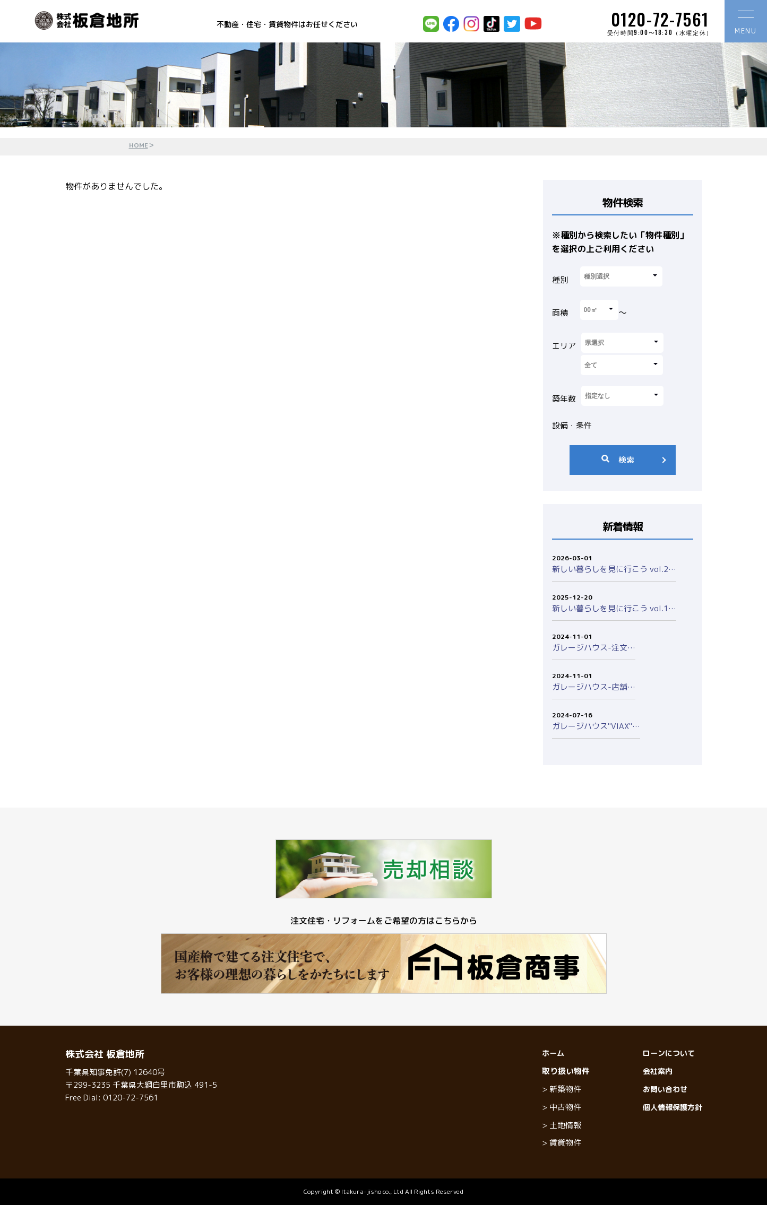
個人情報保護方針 (672, 1107)
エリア (564, 345)
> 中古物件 (561, 1107)
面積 (560, 312)
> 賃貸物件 (561, 1142)
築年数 (564, 398)
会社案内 (658, 1071)
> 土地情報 (561, 1125)
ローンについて (669, 1053)
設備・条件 (572, 425)
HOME (138, 145)
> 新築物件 (561, 1089)
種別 (560, 279)
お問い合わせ (665, 1089)
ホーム (553, 1053)
